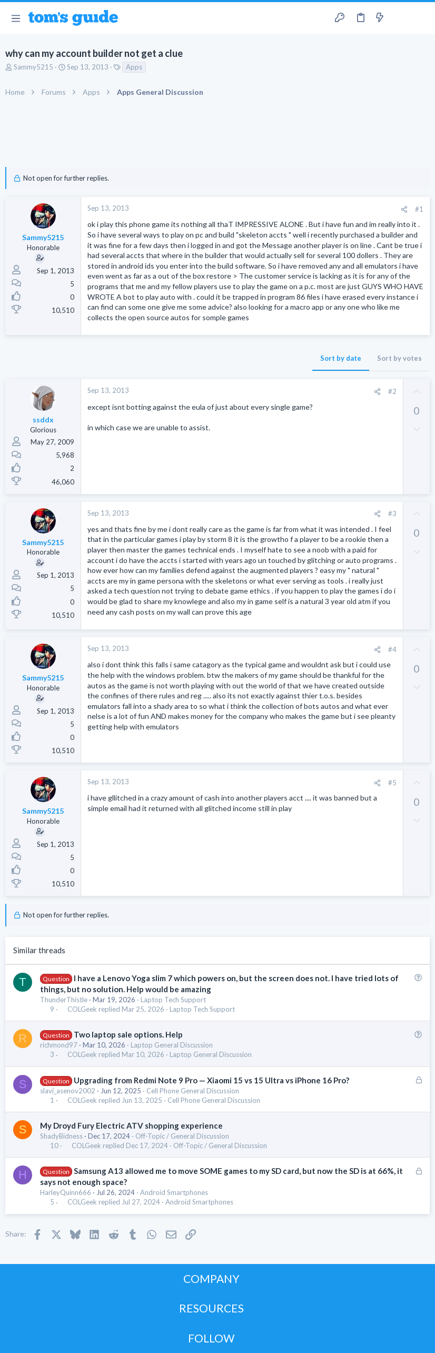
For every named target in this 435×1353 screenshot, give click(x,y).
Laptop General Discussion (172, 1045)
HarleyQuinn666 (65, 1192)
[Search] (421, 18)
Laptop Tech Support (173, 999)
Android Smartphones (174, 1192)
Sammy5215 (33, 67)
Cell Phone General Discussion (192, 1091)
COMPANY (211, 1278)
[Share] (404, 209)
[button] (15, 18)
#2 (392, 391)
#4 (392, 649)
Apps (134, 67)
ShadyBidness (61, 1136)
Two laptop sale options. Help (128, 1034)
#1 (419, 209)
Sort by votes (399, 358)
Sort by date (340, 358)
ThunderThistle (63, 999)
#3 (392, 513)
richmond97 (58, 1045)
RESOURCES (211, 1308)
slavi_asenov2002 (67, 1091)
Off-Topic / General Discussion (182, 1136)
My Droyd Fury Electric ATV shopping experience (131, 1125)
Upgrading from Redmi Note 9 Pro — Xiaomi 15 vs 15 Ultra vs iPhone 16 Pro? (211, 1080)
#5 (392, 782)
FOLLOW (211, 1338)
